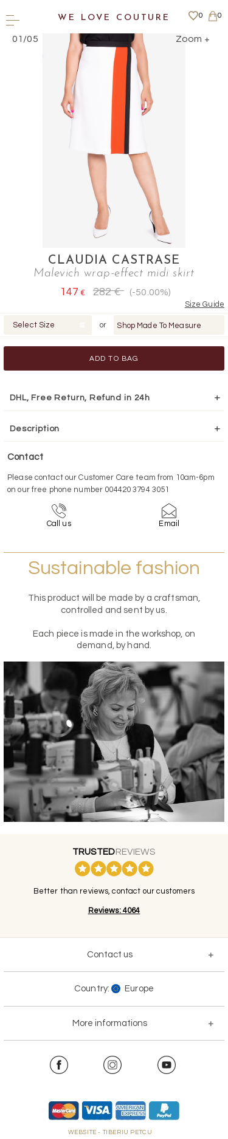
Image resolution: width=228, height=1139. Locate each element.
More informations (109, 1023)
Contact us (110, 954)
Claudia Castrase (114, 261)
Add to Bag (114, 359)
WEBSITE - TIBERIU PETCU (110, 1132)
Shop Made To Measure (159, 325)
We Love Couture (114, 17)
